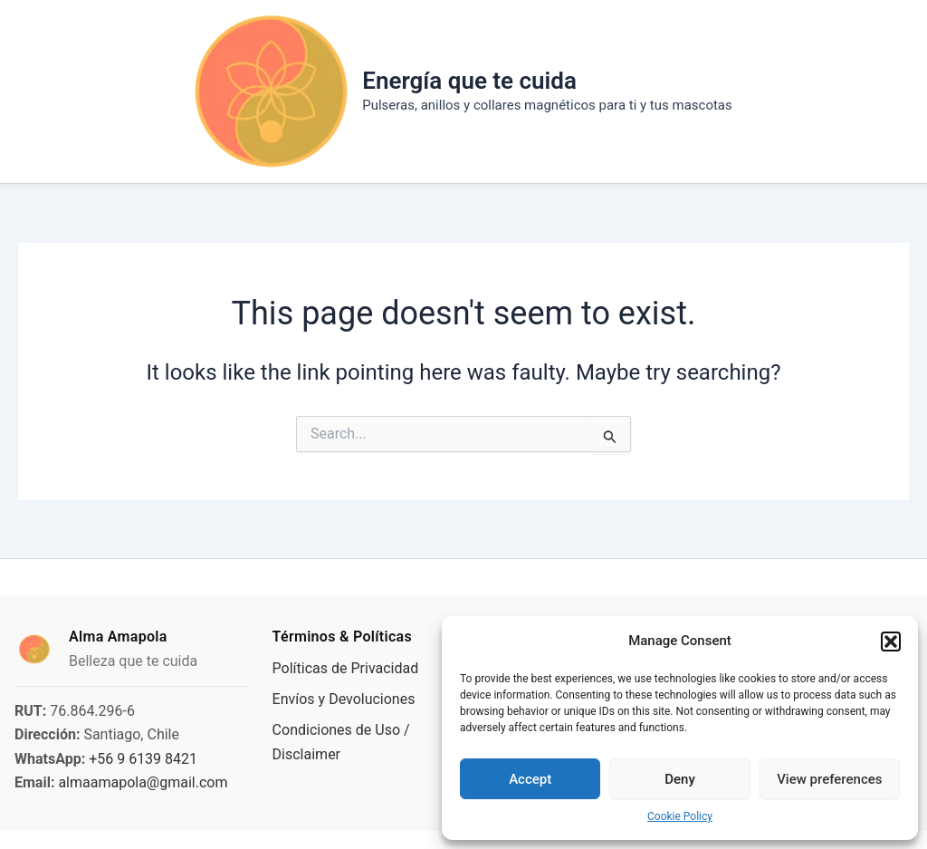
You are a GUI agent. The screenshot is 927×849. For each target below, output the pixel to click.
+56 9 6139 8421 (143, 758)
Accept (530, 779)
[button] (891, 641)
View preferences (829, 779)
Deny (679, 779)
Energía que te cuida (469, 80)
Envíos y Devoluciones (344, 699)
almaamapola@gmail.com (142, 782)
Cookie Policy (679, 816)
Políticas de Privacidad (345, 668)
